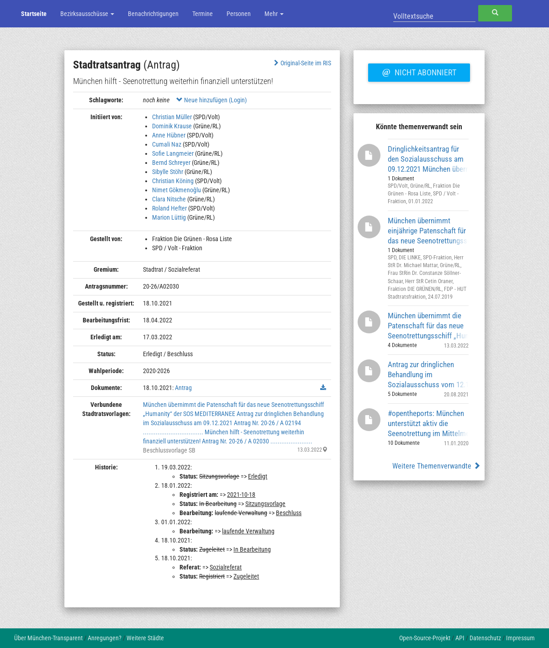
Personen (239, 13)
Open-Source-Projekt (424, 638)
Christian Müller (172, 117)
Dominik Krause (172, 126)
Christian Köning (173, 180)
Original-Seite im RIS (302, 63)
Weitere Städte (145, 638)
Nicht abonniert (419, 71)
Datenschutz (485, 638)
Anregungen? (104, 638)
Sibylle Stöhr (167, 171)
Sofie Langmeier (173, 153)
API (460, 638)
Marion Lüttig (169, 217)
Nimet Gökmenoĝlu (176, 190)
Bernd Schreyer (171, 162)
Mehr (274, 13)
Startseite (34, 13)
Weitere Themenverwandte (436, 466)
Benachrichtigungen (153, 13)
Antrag (183, 387)
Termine (202, 13)
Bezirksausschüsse (87, 13)
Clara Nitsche (169, 199)
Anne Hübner (168, 135)
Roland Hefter (169, 208)
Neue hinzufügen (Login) (211, 100)
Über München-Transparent (48, 638)
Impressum (520, 638)
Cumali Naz (166, 144)
